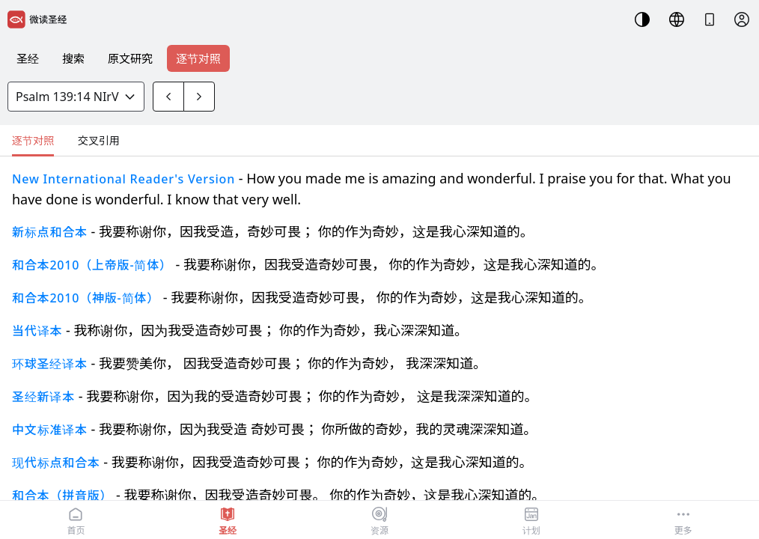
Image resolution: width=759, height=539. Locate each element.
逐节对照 (198, 58)
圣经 (27, 58)
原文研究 (130, 58)
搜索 (73, 58)
